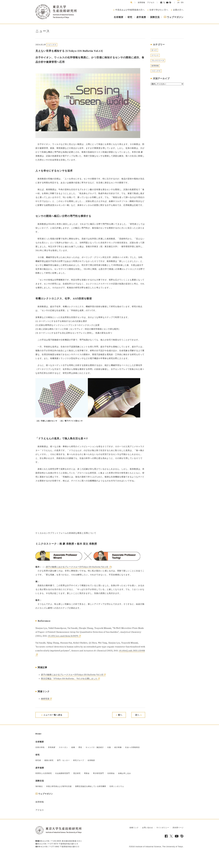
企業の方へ (178, 10)
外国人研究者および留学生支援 (59, 786)
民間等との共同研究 (43, 773)
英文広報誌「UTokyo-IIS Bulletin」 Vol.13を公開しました (69, 678)
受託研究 (77, 773)
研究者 (38, 760)
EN (182, 2)
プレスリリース (158, 61)
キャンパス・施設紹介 (95, 747)
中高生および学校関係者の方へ (130, 10)
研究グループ (78, 760)
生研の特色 (40, 747)
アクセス (150, 2)
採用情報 (141, 2)
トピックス (156, 71)
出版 (109, 747)
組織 (73, 747)
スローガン (63, 747)
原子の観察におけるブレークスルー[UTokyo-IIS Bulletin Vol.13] (77, 567)
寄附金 (87, 773)
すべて (154, 50)
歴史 (80, 747)
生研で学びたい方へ (158, 10)
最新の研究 (48, 760)
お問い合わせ (147, 828)
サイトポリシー (162, 828)
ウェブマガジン (174, 17)
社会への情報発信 (132, 747)
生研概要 (118, 17)
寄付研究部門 (98, 773)
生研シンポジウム (117, 786)
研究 (130, 17)
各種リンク (134, 828)
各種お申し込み (124, 773)
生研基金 (111, 773)
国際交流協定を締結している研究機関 (90, 786)
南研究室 (45, 699)
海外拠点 (39, 786)
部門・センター (63, 760)
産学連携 (141, 17)
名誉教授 (91, 760)
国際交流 (155, 17)
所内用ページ (178, 828)
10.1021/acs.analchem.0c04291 (63, 636)
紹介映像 (118, 747)
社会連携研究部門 (62, 773)
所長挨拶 (51, 747)
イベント (155, 55)
